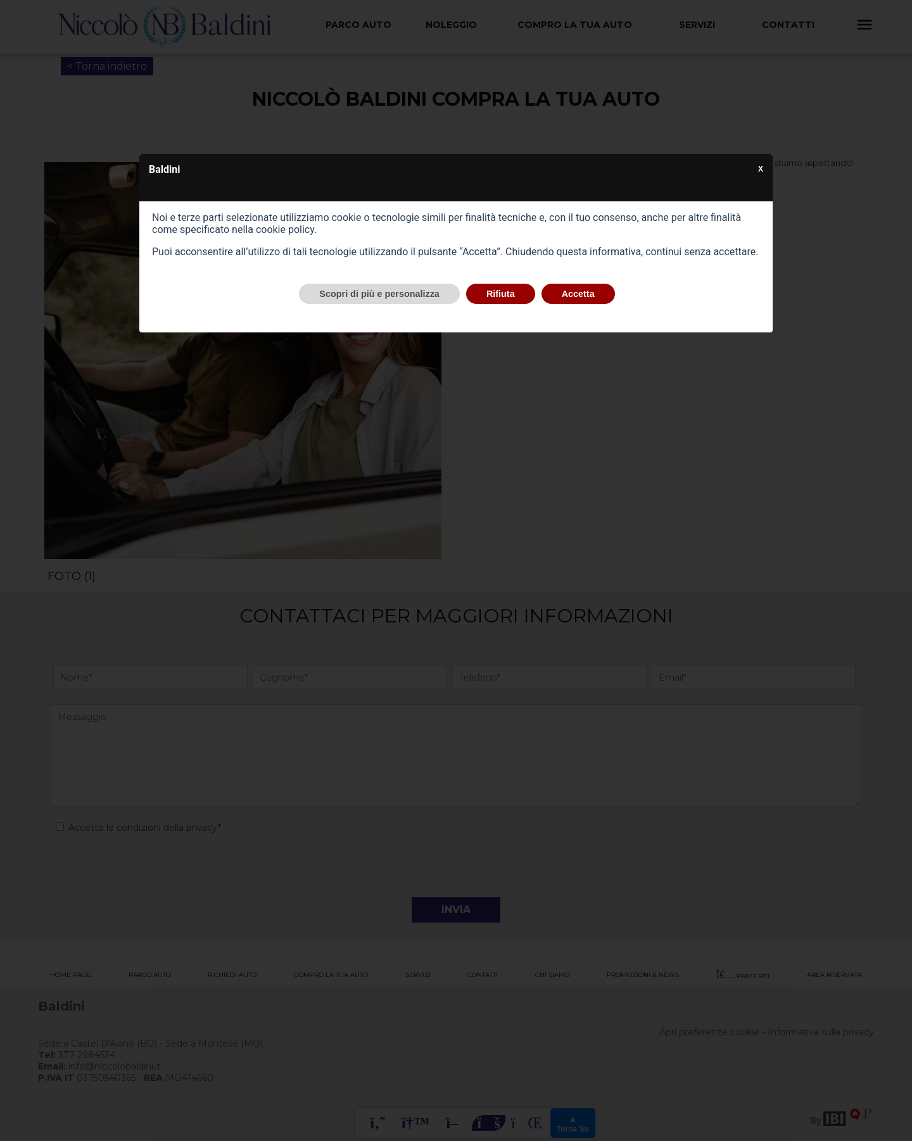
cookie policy (285, 230)
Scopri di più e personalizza (379, 294)
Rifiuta (500, 294)
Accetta (578, 294)
